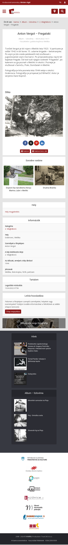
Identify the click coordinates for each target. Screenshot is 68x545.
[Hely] (54, 11)
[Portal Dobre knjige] (34, 517)
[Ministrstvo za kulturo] (34, 459)
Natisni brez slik (39, 151)
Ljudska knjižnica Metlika (40, 41)
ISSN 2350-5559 (51, 541)
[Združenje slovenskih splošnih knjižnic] (34, 498)
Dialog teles (32, 375)
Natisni (25, 151)
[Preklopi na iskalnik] (62, 11)
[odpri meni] (4, 11)
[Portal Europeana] (34, 479)
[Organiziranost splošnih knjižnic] (34, 469)
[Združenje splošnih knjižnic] (34, 527)
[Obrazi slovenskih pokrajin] (34, 508)
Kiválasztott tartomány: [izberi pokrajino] (16, 2)
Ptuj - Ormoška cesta (36, 416)
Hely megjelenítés (12, 212)
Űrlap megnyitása (13, 312)
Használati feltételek (36, 541)
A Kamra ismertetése (19, 541)
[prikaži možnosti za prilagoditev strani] (60, 2)
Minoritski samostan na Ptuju (39, 401)
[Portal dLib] (34, 489)
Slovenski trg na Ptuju (36, 431)
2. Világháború (10, 229)
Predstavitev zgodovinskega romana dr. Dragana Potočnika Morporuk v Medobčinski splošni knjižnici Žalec (40, 348)
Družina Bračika (49, 188)
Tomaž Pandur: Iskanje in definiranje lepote (37, 361)
